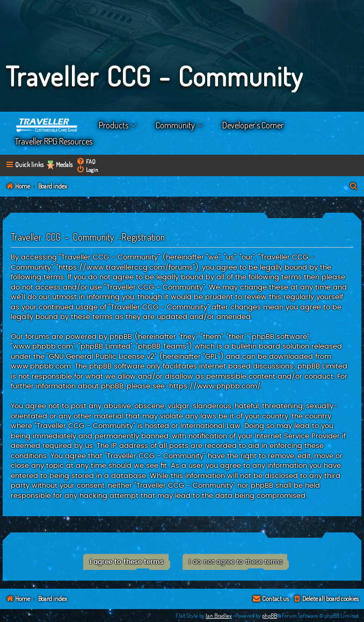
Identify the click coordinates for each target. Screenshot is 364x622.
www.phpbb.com (41, 366)
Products (113, 125)
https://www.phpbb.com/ (215, 386)
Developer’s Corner (252, 125)
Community (175, 125)
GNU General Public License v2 (102, 356)
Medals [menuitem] (64, 165)
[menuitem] (86, 161)
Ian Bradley (219, 615)
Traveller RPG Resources (53, 141)
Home (47, 125)
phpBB (269, 615)
